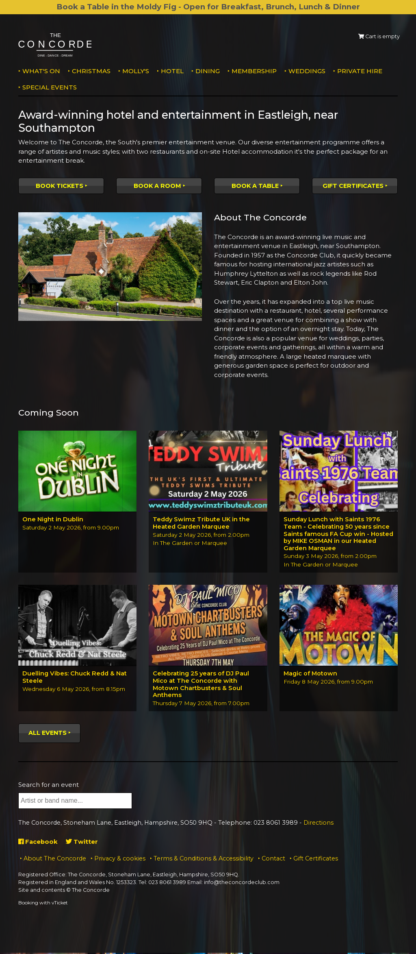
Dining (207, 71)
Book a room (157, 185)
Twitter (83, 843)
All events (47, 734)
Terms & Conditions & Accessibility (204, 859)
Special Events (49, 87)
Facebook (38, 843)
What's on (41, 71)
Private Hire (359, 71)
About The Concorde (55, 859)
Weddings (306, 71)
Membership (254, 71)
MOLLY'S (135, 71)
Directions (318, 824)
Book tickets (59, 185)
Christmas (91, 71)
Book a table (255, 185)
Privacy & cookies (119, 859)
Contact (273, 859)
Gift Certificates (353, 185)
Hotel (172, 71)
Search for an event (48, 786)
